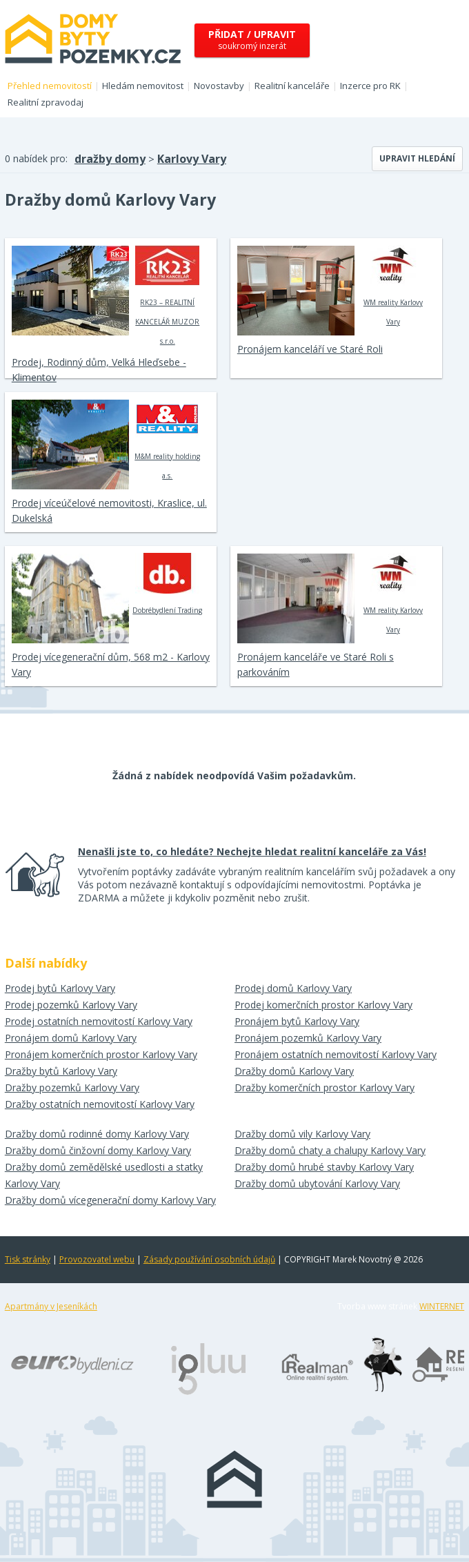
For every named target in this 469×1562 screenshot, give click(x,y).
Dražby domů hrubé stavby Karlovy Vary (324, 1166)
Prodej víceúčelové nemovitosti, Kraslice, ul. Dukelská (109, 510)
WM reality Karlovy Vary (393, 285)
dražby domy (110, 158)
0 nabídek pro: (36, 158)
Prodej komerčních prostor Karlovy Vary (323, 1004)
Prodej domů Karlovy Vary (293, 988)
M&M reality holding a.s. (167, 439)
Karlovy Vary (191, 158)
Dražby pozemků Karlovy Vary (72, 1087)
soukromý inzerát (252, 40)
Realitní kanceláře (292, 85)
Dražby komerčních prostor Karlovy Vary (324, 1087)
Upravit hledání (417, 158)
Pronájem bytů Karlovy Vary (296, 1021)
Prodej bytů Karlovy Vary (60, 988)
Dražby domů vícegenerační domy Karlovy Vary (110, 1200)
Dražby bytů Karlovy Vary (61, 1070)
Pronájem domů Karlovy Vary (71, 1037)
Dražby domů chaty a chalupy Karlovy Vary (330, 1150)
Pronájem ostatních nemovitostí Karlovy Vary (335, 1054)
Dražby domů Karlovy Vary (294, 1070)
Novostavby (219, 85)
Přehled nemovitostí (50, 85)
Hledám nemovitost (142, 85)
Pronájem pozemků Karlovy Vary (307, 1037)
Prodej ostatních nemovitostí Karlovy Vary (98, 1021)
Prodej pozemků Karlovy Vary (71, 1004)
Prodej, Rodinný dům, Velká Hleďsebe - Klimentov (99, 369)
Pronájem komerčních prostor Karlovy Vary (101, 1054)
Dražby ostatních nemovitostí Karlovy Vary (99, 1104)
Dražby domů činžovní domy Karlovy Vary (98, 1150)
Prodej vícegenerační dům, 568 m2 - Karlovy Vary (111, 664)
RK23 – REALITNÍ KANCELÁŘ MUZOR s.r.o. (167, 295)
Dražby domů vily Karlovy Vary (302, 1133)
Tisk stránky (27, 1259)
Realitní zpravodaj (45, 102)
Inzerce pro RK (370, 85)
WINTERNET (441, 1306)
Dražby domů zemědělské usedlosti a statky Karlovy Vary (104, 1175)
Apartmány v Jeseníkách (51, 1306)
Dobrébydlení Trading (167, 584)
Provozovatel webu (96, 1259)
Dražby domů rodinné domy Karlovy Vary (97, 1133)
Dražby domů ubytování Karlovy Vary (317, 1183)
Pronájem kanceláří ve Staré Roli (310, 348)
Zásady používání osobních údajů (209, 1259)
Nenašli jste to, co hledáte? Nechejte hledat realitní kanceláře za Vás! (252, 851)
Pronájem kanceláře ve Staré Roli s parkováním (315, 664)
